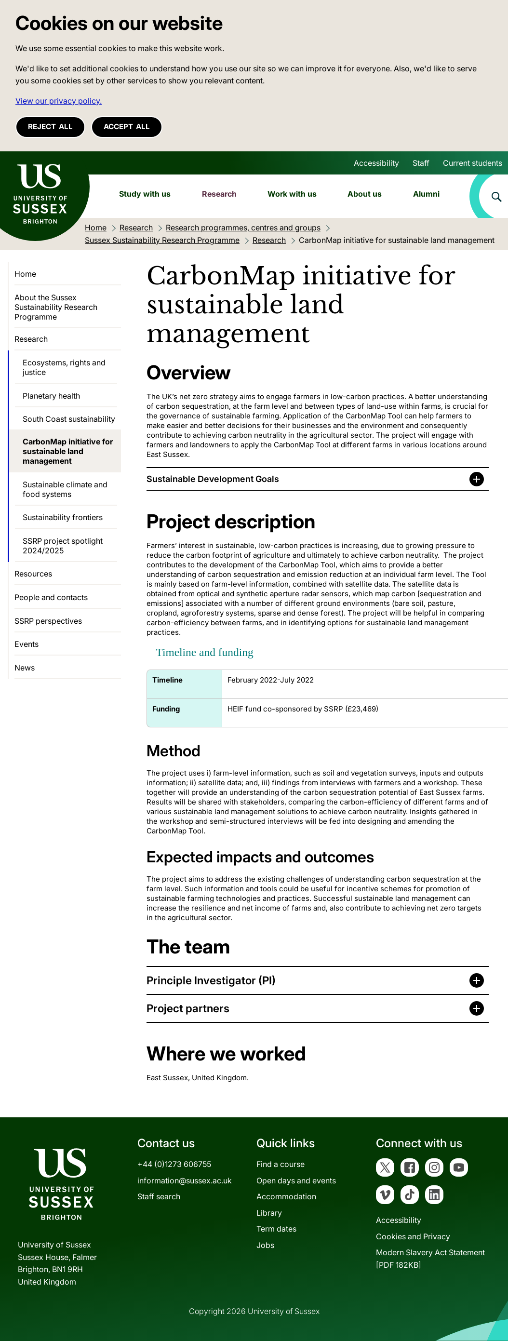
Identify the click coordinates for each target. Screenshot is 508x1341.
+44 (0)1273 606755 (174, 1164)
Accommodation (286, 1196)
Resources (33, 573)
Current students (472, 163)
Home (25, 274)
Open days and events (296, 1180)
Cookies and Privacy (413, 1236)
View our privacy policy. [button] (58, 101)
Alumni (426, 194)
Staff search (158, 1196)
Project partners (188, 1008)
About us (365, 194)
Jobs (265, 1245)
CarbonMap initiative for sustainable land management (68, 451)
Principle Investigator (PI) (212, 980)
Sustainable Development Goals (213, 479)
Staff (421, 163)
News (24, 667)
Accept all (127, 126)
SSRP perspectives (48, 621)
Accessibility (376, 163)
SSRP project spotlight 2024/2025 (63, 545)
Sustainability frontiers (63, 517)
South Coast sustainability (69, 419)
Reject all (50, 126)
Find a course (280, 1164)
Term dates (276, 1229)
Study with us (145, 194)
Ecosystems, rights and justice (64, 367)
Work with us (292, 194)
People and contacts (51, 597)
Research (219, 194)
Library (269, 1213)
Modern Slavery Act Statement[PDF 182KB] (430, 1258)
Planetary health (51, 396)
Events (26, 644)
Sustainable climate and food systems (65, 489)
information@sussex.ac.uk (184, 1180)
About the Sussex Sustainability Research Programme (55, 307)
